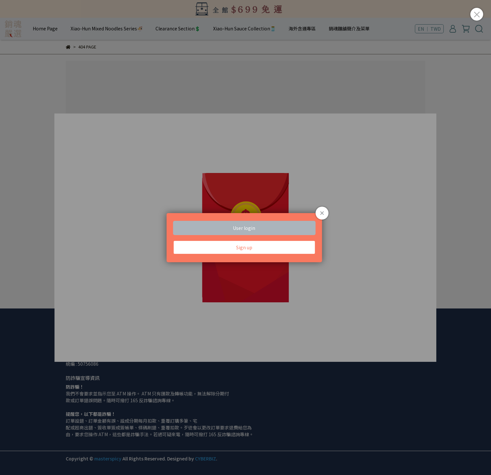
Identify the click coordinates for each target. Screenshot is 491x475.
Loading (245, 237)
